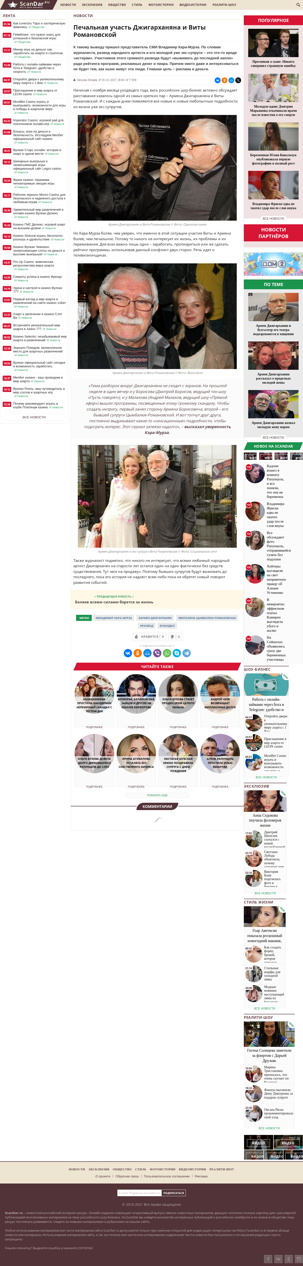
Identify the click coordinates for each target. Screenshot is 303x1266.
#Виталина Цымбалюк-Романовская (207, 618)
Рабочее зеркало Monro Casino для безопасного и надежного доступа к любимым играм (39, 198)
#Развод (146, 626)
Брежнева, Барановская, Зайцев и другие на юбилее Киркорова (136, 703)
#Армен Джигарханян (155, 618)
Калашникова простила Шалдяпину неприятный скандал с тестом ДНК (94, 705)
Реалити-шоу (224, 5)
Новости (68, 5)
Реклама (201, 1176)
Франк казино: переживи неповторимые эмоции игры (34, 183)
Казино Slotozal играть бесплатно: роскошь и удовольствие (39, 237)
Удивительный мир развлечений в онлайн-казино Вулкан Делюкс (38, 213)
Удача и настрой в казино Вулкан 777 (37, 290)
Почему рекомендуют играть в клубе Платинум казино (38, 405)
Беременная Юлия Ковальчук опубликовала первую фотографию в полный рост (273, 159)
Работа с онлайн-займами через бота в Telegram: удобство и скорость (37, 68)
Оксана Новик (87, 80)
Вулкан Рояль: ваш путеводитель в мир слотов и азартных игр (39, 392)
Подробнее (94, 727)
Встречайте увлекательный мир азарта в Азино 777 (36, 327)
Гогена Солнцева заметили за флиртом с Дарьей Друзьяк (269, 1055)
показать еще (157, 795)
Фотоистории (161, 5)
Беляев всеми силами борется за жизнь (114, 601)
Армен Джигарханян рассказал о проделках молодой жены (273, 378)
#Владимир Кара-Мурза (114, 618)
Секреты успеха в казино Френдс (37, 278)
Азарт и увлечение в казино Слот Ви (37, 316)
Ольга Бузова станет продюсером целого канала (178, 703)
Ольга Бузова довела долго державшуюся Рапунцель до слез (94, 763)
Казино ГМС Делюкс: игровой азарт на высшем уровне (39, 226)
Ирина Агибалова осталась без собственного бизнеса (136, 763)
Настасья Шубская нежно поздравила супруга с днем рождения (178, 765)
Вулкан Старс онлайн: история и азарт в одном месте (37, 152)
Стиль (137, 5)
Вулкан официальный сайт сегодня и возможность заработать (39, 366)
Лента (9, 15)
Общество (117, 5)
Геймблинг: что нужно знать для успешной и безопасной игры (36, 38)
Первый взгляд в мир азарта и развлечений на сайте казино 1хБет (39, 303)
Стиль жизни (258, 902)
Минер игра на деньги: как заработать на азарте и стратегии (38, 53)
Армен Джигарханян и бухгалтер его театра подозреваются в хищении (273, 330)
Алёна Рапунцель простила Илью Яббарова (220, 763)
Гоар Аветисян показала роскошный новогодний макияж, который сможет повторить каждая (264, 940)
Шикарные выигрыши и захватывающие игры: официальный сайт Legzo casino (37, 166)
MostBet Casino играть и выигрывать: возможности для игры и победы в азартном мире (39, 107)
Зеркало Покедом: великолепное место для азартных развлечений (38, 351)
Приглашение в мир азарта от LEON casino (35, 92)
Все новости (34, 417)
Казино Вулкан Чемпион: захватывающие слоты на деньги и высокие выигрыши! (39, 250)
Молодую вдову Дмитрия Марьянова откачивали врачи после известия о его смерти (273, 111)
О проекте (102, 1176)
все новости (273, 218)
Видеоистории (193, 5)
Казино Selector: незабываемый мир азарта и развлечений (40, 338)
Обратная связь (127, 1176)
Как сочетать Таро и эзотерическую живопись (39, 25)
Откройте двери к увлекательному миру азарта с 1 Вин (38, 81)
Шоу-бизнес (257, 669)
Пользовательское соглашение (167, 1176)
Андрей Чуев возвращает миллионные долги (220, 703)
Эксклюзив (92, 5)
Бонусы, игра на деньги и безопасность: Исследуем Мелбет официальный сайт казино (38, 137)
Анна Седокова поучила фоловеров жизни (265, 820)
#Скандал (167, 626)
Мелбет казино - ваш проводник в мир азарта (38, 379)
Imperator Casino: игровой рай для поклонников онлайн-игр (39, 122)
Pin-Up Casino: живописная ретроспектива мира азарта (33, 265)
